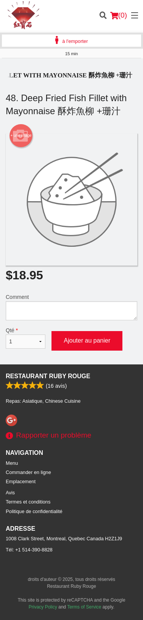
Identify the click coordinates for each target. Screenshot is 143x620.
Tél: (29, 550)
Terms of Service (84, 607)
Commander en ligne (28, 472)
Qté (25, 338)
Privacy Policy (43, 607)
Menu (12, 463)
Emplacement (20, 481)
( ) (118, 15)
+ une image (20, 135)
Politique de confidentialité (34, 511)
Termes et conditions (28, 502)
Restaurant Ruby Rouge (48, 376)
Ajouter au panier (87, 340)
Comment (71, 307)
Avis (10, 492)
